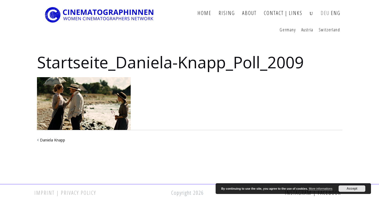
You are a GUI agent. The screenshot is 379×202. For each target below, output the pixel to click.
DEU (325, 13)
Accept (352, 188)
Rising (227, 13)
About (249, 13)
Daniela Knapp (52, 140)
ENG (335, 13)
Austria (307, 30)
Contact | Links (283, 13)
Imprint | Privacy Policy (65, 192)
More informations (320, 188)
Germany (288, 30)
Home (204, 13)
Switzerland (329, 30)
